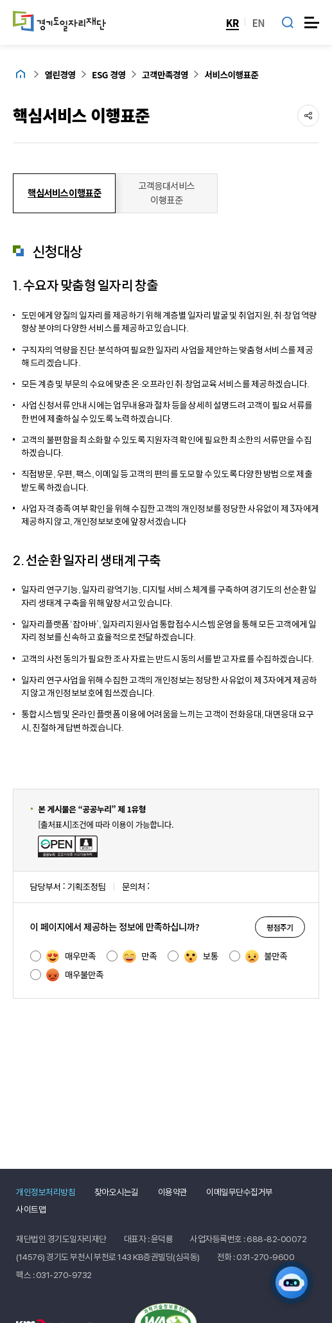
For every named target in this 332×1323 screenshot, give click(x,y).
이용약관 (173, 1192)
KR (232, 22)
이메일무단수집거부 (239, 1192)
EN (258, 22)
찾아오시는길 (116, 1192)
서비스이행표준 (232, 74)
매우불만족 (74, 974)
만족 (140, 956)
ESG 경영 (108, 74)
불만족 (266, 956)
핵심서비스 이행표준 (81, 115)
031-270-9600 (265, 1257)
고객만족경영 (165, 74)
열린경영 (60, 74)
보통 (201, 956)
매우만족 (71, 956)
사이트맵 (31, 1209)
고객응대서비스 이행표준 (166, 193)
